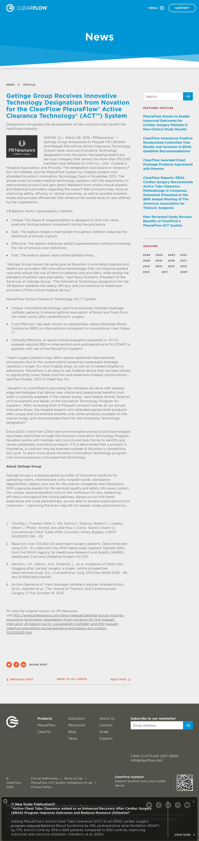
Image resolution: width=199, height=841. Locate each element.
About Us (107, 718)
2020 (146, 260)
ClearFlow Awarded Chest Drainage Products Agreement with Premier (168, 164)
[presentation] (154, 739)
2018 (171, 260)
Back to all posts (72, 679)
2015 (159, 266)
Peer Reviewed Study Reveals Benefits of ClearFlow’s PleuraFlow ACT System (167, 221)
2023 (171, 255)
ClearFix (44, 732)
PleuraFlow (46, 725)
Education (76, 718)
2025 (159, 255)
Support (182, 8)
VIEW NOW (184, 838)
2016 (146, 266)
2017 (183, 260)
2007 (184, 272)
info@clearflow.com (147, 760)
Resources (76, 725)
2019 (159, 260)
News (10, 84)
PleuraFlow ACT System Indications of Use (62, 782)
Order (104, 732)
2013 (183, 266)
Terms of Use (74, 778)
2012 (146, 272)
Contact (106, 725)
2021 (183, 255)
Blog (72, 732)
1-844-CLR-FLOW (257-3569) (154, 756)
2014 (171, 266)
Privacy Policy (41, 787)
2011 (165, 272)
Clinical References (45, 778)
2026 (146, 255)
